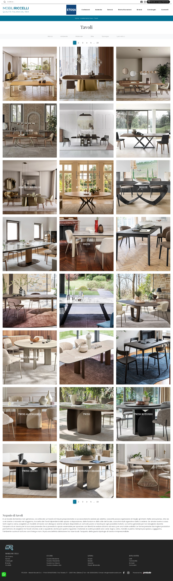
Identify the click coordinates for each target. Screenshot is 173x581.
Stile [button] (92, 36)
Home (76, 18)
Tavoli (97, 18)
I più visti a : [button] (121, 36)
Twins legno (29, 471)
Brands (8, 563)
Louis (29, 130)
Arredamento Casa (86, 18)
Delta (86, 244)
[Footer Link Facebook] (124, 573)
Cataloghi (150, 10)
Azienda (97, 10)
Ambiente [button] (64, 36)
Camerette (133, 561)
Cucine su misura (53, 563)
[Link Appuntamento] (157, 1)
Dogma (143, 244)
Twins (86, 414)
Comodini (132, 565)
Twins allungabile (29, 414)
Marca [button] (50, 36)
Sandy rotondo (29, 357)
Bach (143, 74)
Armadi (131, 563)
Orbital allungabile (143, 300)
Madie (90, 561)
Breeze (143, 187)
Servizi (109, 10)
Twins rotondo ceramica (86, 471)
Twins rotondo (143, 414)
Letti (130, 559)
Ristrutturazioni (123, 10)
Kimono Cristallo (30, 187)
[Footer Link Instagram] (128, 573)
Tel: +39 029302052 (91, 573)
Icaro (86, 300)
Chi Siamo (9, 556)
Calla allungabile (29, 244)
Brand (138, 10)
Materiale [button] (79, 36)
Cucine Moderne (53, 559)
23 (98, 43)
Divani (90, 559)
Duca (30, 300)
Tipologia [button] (105, 36)
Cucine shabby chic (54, 565)
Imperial (86, 130)
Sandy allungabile (86, 357)
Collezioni (84, 10)
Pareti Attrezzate (94, 565)
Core (30, 74)
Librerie (90, 563)
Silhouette (143, 357)
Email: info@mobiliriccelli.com (110, 573)
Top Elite (86, 74)
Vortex (143, 471)
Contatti (163, 10)
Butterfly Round (86, 187)
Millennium (143, 130)
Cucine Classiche (53, 561)
